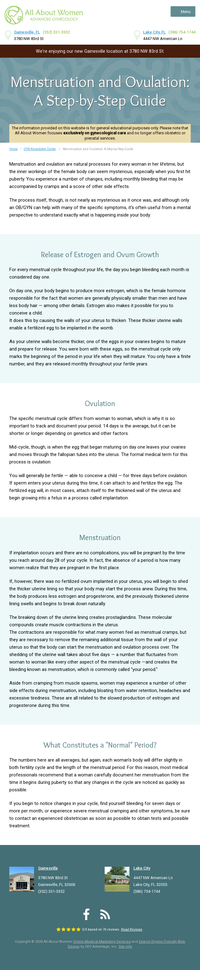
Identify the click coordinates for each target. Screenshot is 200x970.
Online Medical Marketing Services (102, 942)
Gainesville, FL (27, 32)
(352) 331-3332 (56, 32)
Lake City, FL (154, 32)
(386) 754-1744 (181, 32)
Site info (125, 947)
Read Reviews (131, 930)
